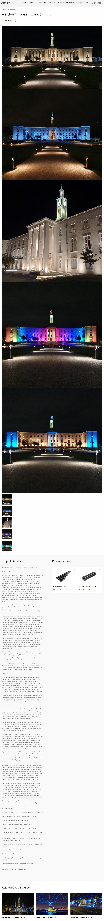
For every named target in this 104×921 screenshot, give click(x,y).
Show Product (58, 590)
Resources (79, 2)
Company (23, 2)
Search (92, 3)
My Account (98, 3)
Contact (86, 2)
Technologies (42, 2)
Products (32, 2)
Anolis (5, 3)
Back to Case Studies (8, 9)
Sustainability (70, 2)
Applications (60, 2)
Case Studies (51, 2)
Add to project (8, 20)
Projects (95, 3)
